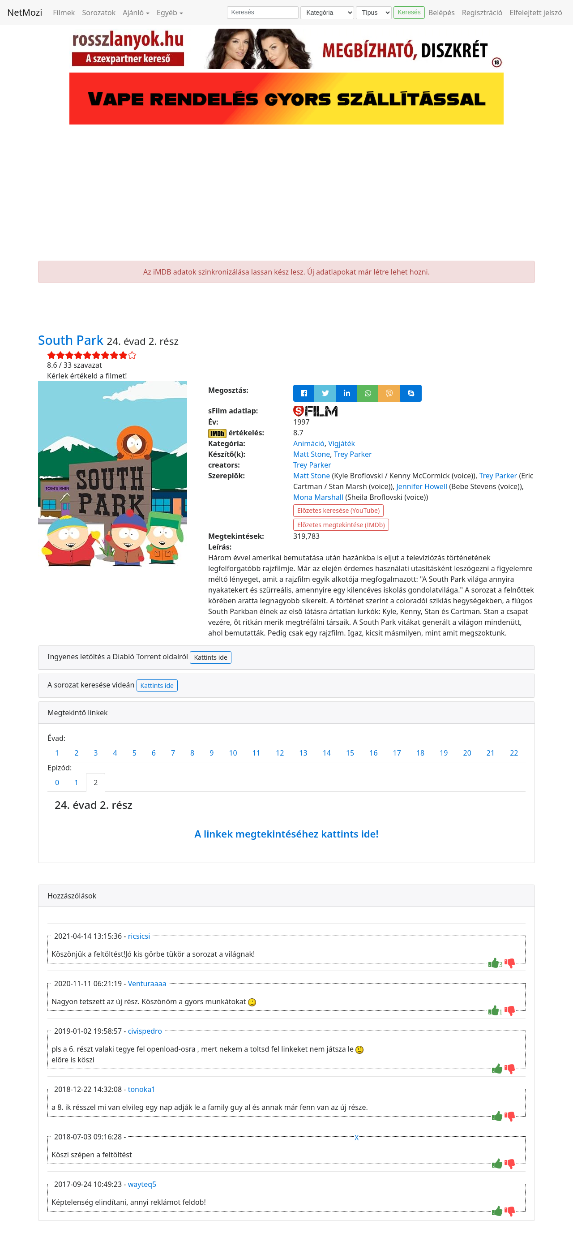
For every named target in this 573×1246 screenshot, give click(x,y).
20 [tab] (467, 753)
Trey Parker (353, 454)
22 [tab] (514, 753)
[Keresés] (263, 12)
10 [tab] (233, 753)
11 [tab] (256, 753)
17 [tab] (397, 753)
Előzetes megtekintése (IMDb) (341, 524)
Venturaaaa (147, 983)
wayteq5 (142, 1184)
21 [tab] (491, 753)
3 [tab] (96, 753)
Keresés (409, 12)
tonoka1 (142, 1089)
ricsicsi (139, 936)
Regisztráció (482, 12)
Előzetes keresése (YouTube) (338, 510)
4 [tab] (115, 753)
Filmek (64, 12)
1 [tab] (57, 753)
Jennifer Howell (421, 486)
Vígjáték (341, 443)
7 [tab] (173, 753)
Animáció (309, 443)
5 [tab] (135, 753)
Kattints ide (210, 657)
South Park (72, 339)
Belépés (441, 12)
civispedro (145, 1031)
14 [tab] (327, 753)
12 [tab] (280, 753)
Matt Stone (311, 454)
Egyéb (167, 12)
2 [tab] (76, 753)
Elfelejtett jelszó (536, 12)
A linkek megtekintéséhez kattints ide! (286, 833)
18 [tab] (420, 753)
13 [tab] (303, 753)
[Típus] (374, 12)
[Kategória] (327, 12)
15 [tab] (350, 753)
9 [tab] (212, 753)
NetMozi (24, 12)
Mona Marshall (318, 497)
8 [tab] (192, 753)
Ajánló (133, 12)
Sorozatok (98, 12)
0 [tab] (57, 782)
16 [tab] (373, 753)
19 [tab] (444, 753)
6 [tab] (154, 753)
